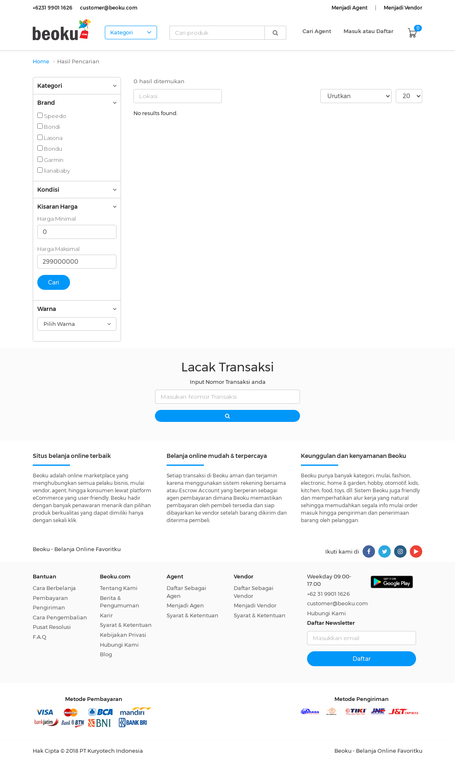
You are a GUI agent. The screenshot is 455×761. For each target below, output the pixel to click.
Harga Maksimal (58, 249)
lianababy (53, 170)
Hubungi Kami (119, 644)
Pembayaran (50, 598)
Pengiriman (49, 607)
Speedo (51, 116)
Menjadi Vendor (255, 605)
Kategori (131, 32)
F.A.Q (39, 636)
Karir (106, 615)
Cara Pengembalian (60, 617)
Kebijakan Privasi (123, 634)
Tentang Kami (119, 588)
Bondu (49, 148)
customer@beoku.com (337, 603)
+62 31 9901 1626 (328, 593)
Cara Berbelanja (54, 588)
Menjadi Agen (185, 605)
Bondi (48, 126)
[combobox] (76, 324)
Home (41, 61)
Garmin (50, 160)
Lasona (50, 138)
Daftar (361, 658)
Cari (53, 282)
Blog (106, 654)
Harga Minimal (56, 218)
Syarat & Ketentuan (126, 624)
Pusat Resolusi (52, 627)
